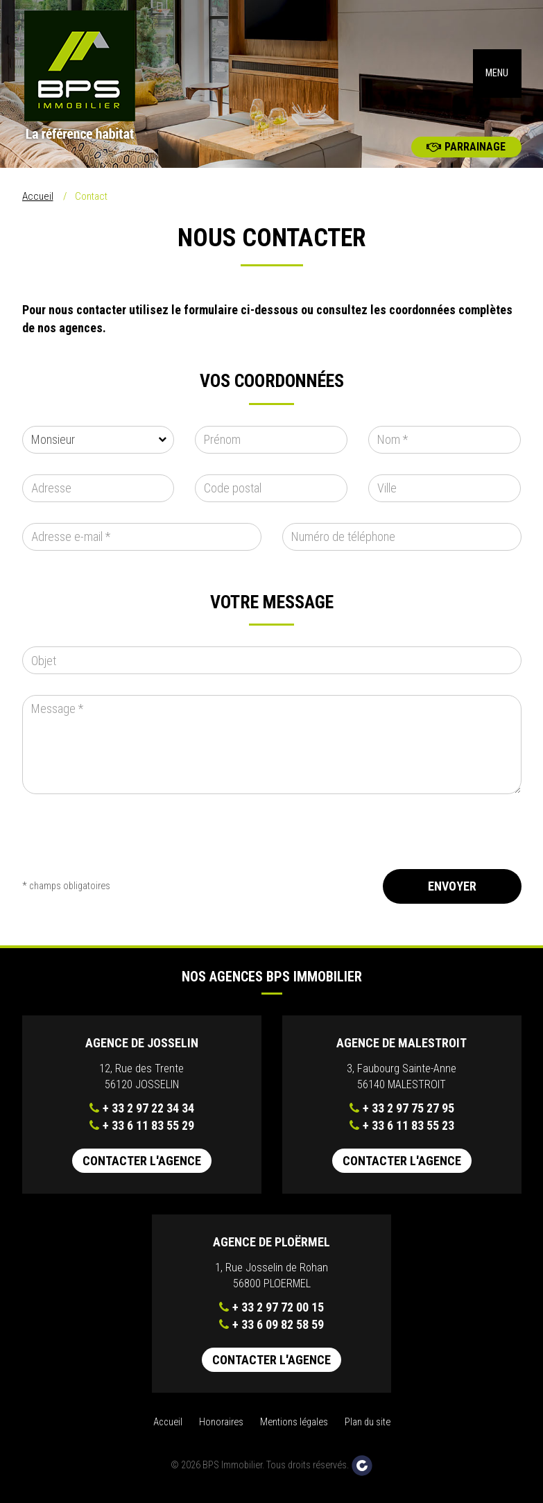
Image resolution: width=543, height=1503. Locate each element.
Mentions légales (294, 1428)
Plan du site (367, 1428)
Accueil (37, 202)
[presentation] (127, 848)
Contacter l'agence (142, 1166)
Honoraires (221, 1428)
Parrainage (466, 152)
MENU (496, 76)
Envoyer (452, 891)
